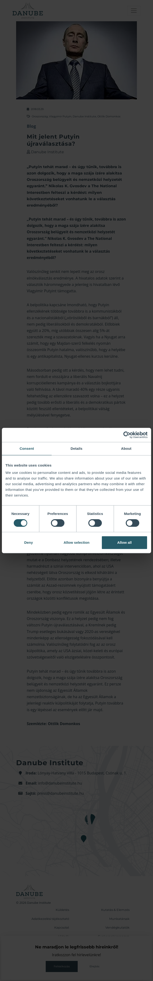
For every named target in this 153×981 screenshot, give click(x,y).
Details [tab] (76, 448)
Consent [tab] (27, 448)
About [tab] (126, 448)
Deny (28, 542)
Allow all (124, 542)
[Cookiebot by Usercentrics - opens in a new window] (127, 434)
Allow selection (76, 542)
